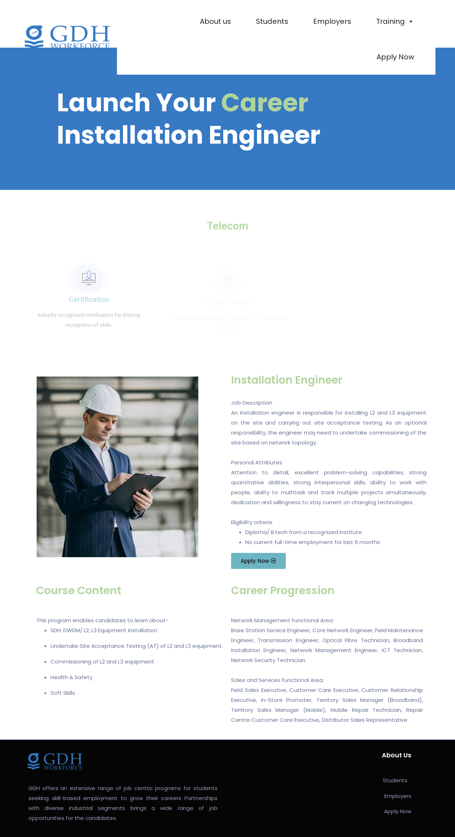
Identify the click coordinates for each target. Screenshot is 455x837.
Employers (332, 21)
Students (272, 21)
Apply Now (395, 57)
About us (215, 21)
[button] (258, 561)
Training (395, 21)
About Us (396, 755)
